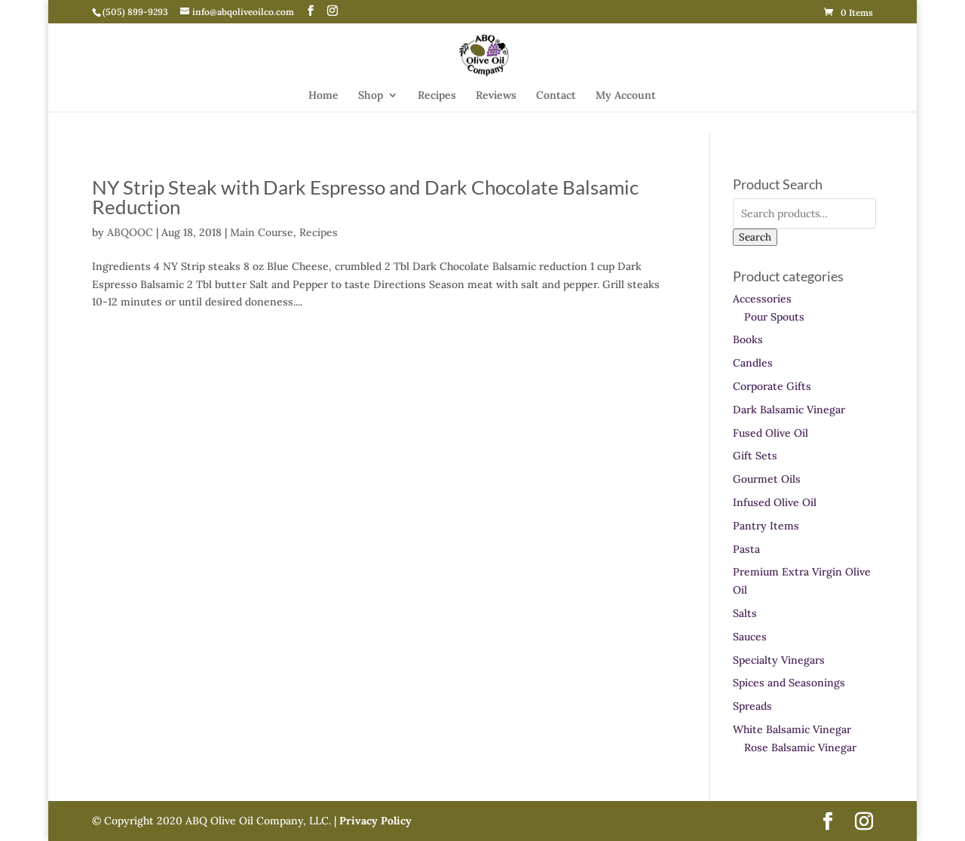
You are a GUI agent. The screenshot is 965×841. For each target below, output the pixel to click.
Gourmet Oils (767, 479)
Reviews (496, 96)
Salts (745, 613)
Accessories (762, 298)
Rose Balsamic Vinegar (800, 747)
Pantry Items (766, 526)
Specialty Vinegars (779, 660)
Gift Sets (755, 455)
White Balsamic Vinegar (792, 729)
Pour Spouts (774, 317)
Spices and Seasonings (789, 682)
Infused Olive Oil (774, 502)
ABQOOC (130, 232)
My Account (626, 96)
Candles (753, 363)
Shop (370, 96)
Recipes (437, 96)
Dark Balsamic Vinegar (789, 409)
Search (755, 237)
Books (748, 339)
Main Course (261, 232)
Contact (556, 96)
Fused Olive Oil (770, 433)
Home (323, 96)
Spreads (752, 706)
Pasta (746, 549)
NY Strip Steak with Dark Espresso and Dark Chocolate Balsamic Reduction (365, 197)
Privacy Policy (374, 820)
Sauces (750, 636)
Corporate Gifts (772, 386)
